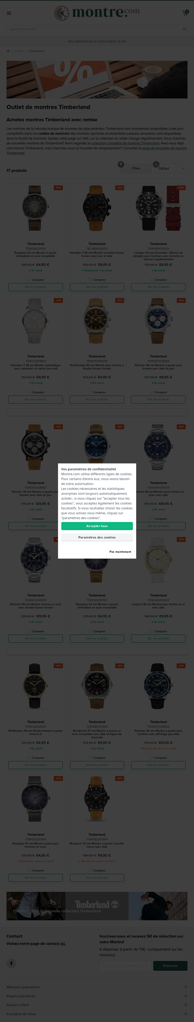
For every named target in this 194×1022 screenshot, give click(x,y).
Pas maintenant (120, 552)
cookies (126, 474)
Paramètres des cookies (97, 537)
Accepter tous (97, 526)
